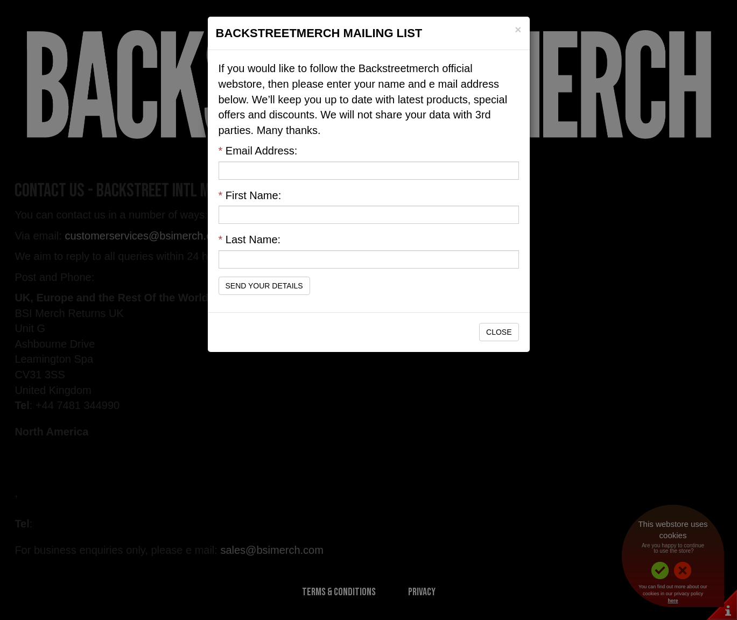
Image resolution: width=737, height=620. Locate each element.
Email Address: (258, 151)
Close (498, 332)
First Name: (250, 195)
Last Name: (250, 239)
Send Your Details (264, 285)
